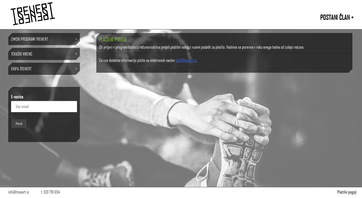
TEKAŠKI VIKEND (21, 53)
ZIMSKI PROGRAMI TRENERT (29, 39)
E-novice (17, 96)
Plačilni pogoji (346, 191)
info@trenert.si (186, 60)
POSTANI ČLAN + (337, 17)
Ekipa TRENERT (21, 68)
